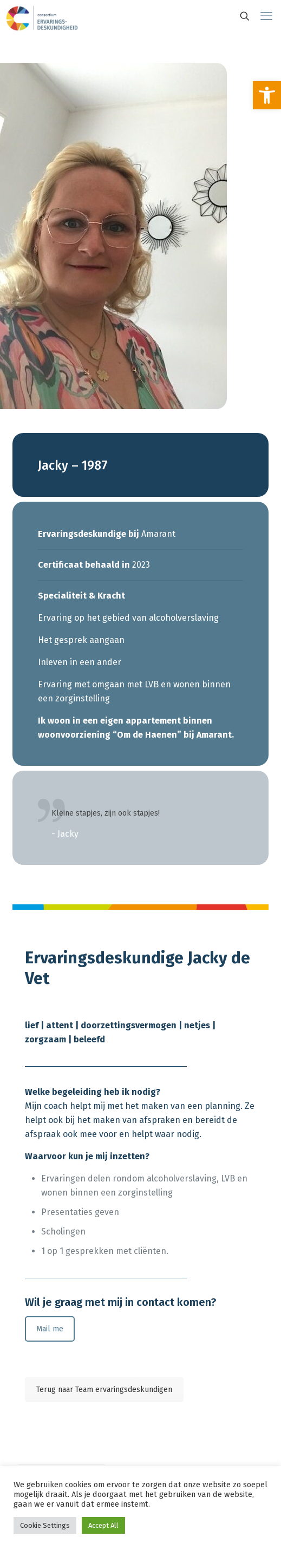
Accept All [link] (103, 1525)
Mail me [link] (49, 1329)
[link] (267, 95)
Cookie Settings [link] (45, 1525)
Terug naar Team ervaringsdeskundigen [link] (104, 1389)
